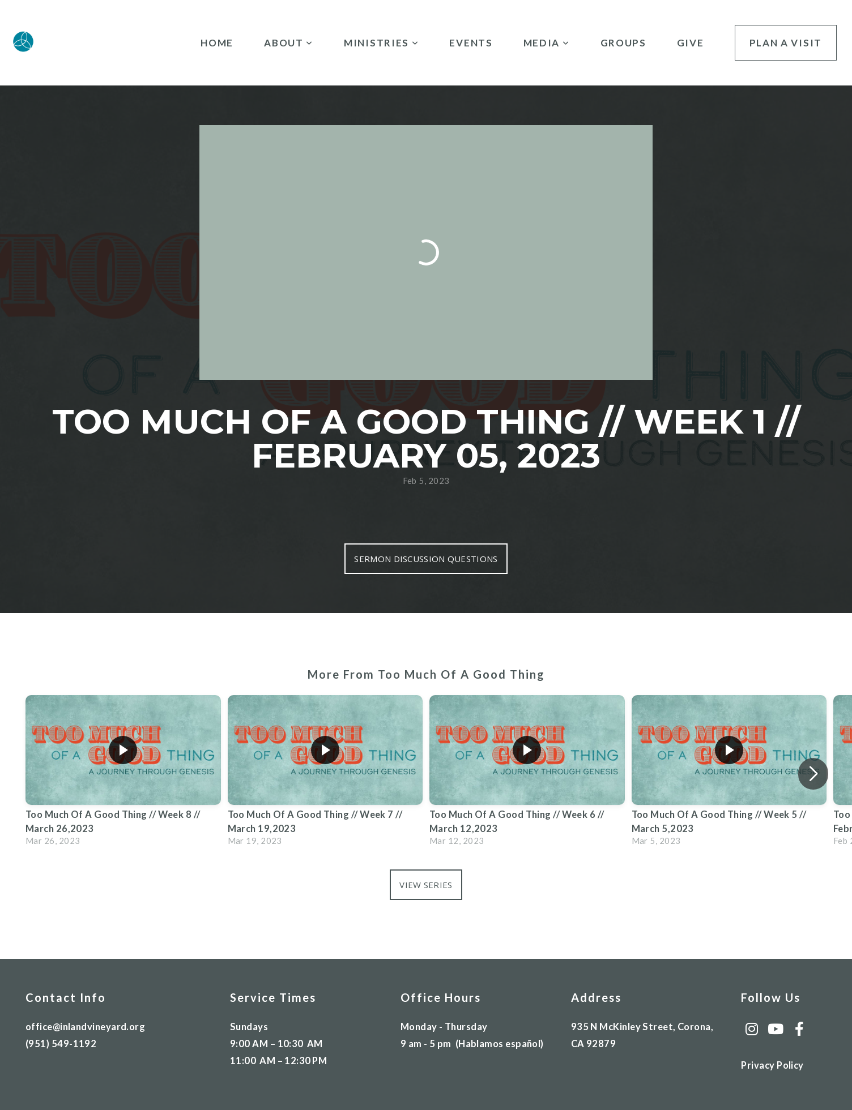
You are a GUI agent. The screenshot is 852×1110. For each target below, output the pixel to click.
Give (690, 43)
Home (217, 43)
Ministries (381, 43)
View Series (425, 884)
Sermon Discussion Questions (425, 558)
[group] (123, 773)
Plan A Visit (785, 43)
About (288, 43)
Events (470, 43)
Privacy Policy (772, 1065)
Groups (623, 43)
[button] (813, 773)
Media (546, 43)
